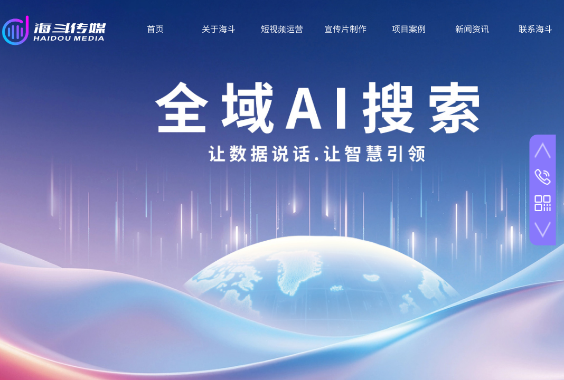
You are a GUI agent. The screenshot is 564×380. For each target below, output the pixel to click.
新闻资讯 (472, 28)
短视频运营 (282, 28)
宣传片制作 (345, 28)
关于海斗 (219, 28)
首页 (155, 28)
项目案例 (409, 28)
